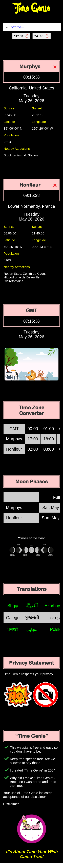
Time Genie (31, 8)
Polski (55, 629)
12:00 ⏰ (21, 36)
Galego (13, 617)
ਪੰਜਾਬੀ (13, 629)
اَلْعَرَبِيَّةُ (32, 605)
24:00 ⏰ (41, 36)
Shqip (12, 605)
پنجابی (32, 629)
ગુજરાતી (32, 617)
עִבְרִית (55, 617)
